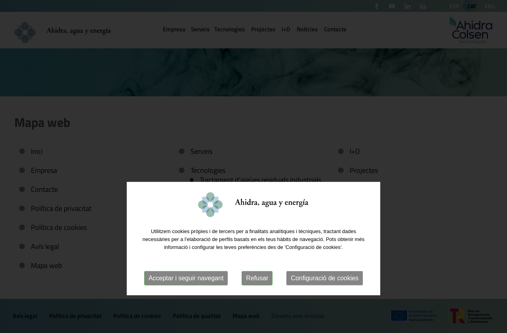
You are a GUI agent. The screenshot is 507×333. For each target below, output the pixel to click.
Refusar (257, 296)
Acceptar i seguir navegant (186, 296)
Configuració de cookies (324, 296)
